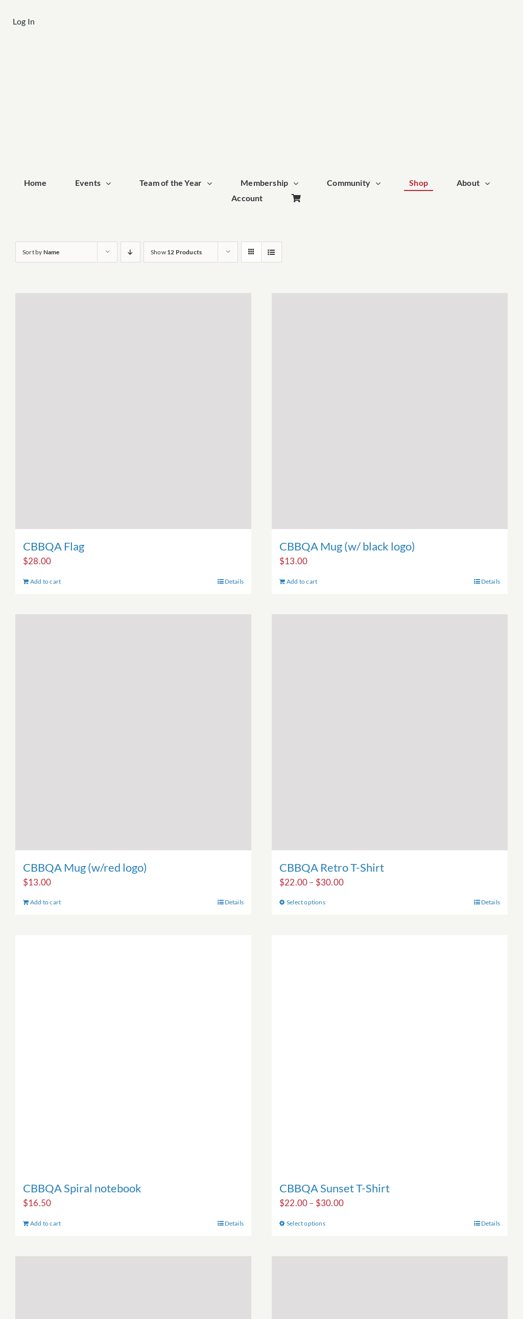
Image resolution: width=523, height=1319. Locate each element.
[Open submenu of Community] (380, 183)
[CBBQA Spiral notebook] (133, 1053)
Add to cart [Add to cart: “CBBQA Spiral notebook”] (45, 1223)
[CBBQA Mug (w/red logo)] (133, 732)
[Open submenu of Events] (111, 183)
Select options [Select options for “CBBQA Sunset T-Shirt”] (306, 1223)
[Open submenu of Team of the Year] (212, 183)
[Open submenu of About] (490, 183)
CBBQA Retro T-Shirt (331, 867)
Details (234, 581)
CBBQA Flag (53, 546)
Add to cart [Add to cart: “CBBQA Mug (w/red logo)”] (45, 902)
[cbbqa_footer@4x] (262, 59)
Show (176, 252)
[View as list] (271, 252)
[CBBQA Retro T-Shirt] (390, 732)
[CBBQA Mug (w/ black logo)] (390, 411)
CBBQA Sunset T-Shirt (334, 1188)
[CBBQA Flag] (133, 411)
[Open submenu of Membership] (298, 183)
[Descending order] (130, 252)
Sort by (40, 252)
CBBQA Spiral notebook (82, 1188)
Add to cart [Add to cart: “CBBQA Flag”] (45, 581)
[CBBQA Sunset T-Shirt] (390, 1053)
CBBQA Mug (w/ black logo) (347, 546)
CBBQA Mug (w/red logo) (85, 867)
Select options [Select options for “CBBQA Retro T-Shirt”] (306, 902)
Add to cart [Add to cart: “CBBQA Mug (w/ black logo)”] (302, 581)
